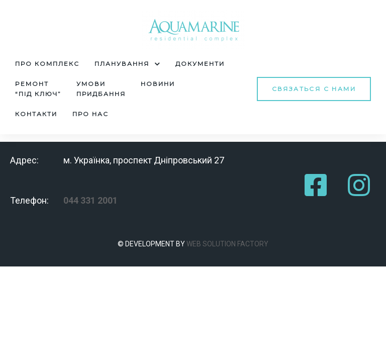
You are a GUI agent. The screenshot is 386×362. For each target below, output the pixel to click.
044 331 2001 (90, 200)
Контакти (36, 114)
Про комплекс (47, 63)
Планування (127, 64)
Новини (158, 83)
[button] (314, 89)
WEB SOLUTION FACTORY (227, 244)
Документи (200, 63)
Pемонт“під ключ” (38, 89)
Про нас (90, 114)
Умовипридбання (101, 89)
